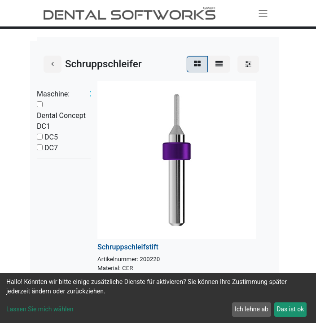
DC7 (51, 148)
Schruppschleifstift (127, 247)
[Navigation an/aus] (263, 13)
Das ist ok (290, 309)
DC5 (51, 137)
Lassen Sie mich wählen (39, 309)
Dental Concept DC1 (61, 121)
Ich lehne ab (251, 309)
